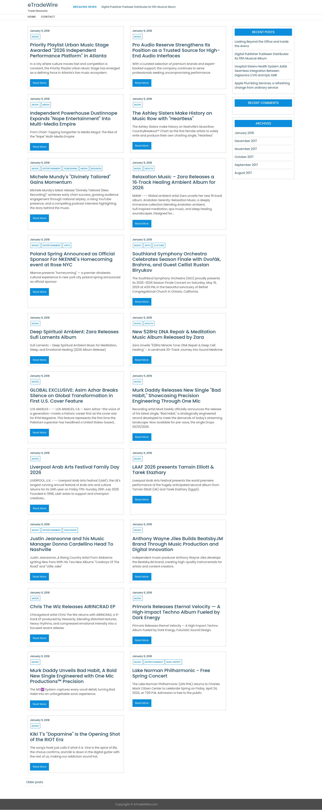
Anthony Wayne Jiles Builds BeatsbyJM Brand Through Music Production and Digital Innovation (177, 544)
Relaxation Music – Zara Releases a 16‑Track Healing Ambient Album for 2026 (174, 182)
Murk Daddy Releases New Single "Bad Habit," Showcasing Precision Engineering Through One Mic (176, 395)
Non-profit (173, 662)
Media (46, 104)
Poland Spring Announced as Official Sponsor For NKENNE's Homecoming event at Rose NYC (72, 259)
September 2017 (246, 165)
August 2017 (243, 173)
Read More (39, 83)
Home (32, 17)
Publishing (70, 168)
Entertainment (51, 168)
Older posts (34, 782)
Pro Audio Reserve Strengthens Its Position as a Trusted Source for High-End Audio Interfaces (176, 50)
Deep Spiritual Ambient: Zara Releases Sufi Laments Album (74, 335)
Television (70, 530)
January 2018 (244, 133)
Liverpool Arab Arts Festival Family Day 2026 (74, 470)
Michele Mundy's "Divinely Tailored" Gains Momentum (70, 180)
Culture (159, 245)
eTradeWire (43, 5)
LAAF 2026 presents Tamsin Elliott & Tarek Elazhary (173, 470)
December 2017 (246, 141)
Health (149, 168)
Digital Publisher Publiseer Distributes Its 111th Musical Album (138, 7)
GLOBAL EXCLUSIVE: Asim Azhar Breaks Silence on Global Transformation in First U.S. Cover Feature (74, 395)
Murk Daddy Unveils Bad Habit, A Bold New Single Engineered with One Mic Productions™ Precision (73, 676)
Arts (67, 245)
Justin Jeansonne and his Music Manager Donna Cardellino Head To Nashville (71, 544)
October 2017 (244, 157)
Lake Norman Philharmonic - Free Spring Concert (171, 673)
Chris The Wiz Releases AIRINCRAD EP (72, 607)
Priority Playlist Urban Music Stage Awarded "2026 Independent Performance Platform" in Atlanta (69, 50)
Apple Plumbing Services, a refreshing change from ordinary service (262, 85)
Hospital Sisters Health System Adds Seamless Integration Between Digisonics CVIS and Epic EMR (261, 70)
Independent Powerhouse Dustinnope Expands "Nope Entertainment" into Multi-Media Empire (73, 118)
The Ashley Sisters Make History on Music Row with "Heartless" (172, 116)
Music (35, 36)
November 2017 (246, 149)
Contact (48, 17)
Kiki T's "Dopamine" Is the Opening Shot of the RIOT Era (75, 737)
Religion (96, 168)
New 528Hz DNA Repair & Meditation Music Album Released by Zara (174, 335)
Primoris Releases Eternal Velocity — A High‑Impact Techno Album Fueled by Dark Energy (176, 612)
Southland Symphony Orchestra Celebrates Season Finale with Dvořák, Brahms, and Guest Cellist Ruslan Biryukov (176, 262)
